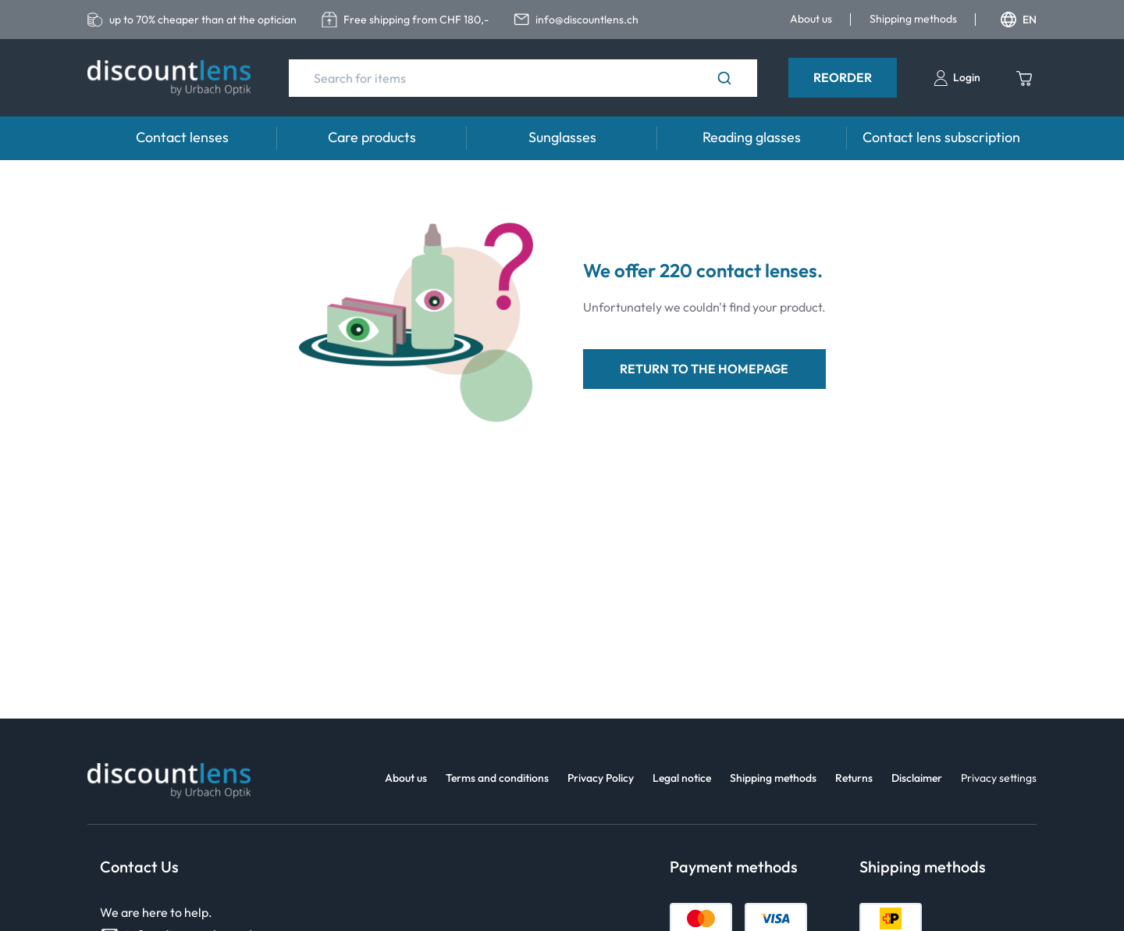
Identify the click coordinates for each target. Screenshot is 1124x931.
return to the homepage (704, 368)
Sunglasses (562, 137)
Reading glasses (751, 137)
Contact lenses (182, 137)
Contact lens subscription (941, 137)
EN (1019, 19)
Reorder (842, 77)
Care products (372, 137)
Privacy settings (999, 778)
